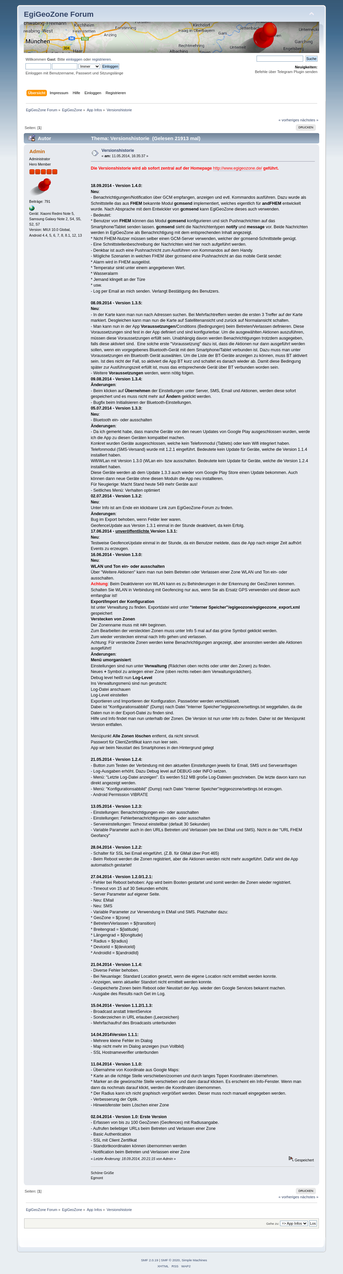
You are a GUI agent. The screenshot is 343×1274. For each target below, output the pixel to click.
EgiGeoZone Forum (58, 14)
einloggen (74, 59)
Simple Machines (194, 1260)
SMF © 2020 (170, 1260)
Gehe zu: (272, 1223)
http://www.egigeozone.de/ (237, 168)
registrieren (101, 59)
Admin (37, 151)
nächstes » (309, 120)
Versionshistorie (117, 150)
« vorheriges (288, 120)
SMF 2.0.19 (149, 1260)
